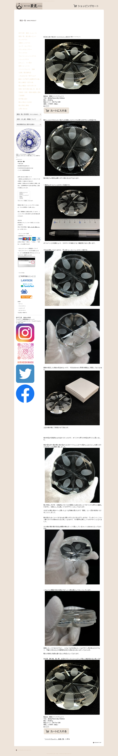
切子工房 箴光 (34, 6)
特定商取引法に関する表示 (29, 124)
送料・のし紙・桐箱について (29, 119)
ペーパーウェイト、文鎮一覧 (63, 36)
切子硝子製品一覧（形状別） (29, 114)
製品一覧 (53, 36)
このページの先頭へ (97, 742)
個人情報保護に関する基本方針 (24, 750)
